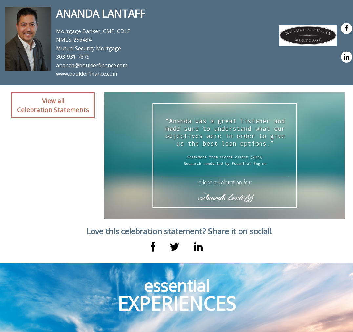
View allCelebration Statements (53, 105)
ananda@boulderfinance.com (91, 65)
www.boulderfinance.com (86, 73)
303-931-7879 (73, 56)
